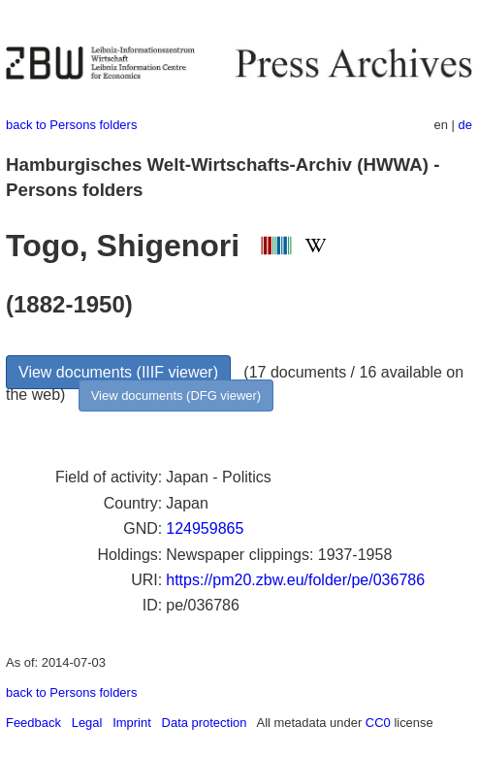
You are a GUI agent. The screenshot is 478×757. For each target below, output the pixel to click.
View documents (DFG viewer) (176, 395)
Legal (87, 722)
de (465, 124)
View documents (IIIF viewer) (118, 372)
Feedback (33, 722)
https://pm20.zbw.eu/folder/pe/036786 (295, 580)
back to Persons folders (71, 124)
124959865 (204, 528)
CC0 (378, 722)
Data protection (204, 722)
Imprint (131, 722)
